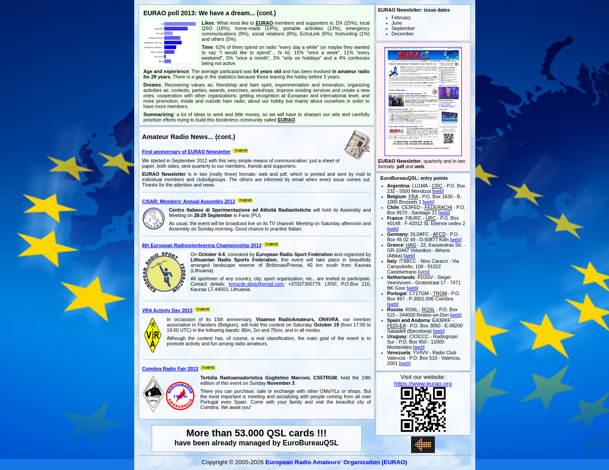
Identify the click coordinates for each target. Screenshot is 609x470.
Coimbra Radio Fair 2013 (170, 368)
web (438, 191)
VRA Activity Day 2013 (167, 310)
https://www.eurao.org (423, 383)
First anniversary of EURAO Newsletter (186, 151)
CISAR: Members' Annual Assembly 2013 (188, 201)
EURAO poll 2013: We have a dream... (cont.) (210, 13)
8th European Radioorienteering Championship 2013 (202, 245)
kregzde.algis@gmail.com (256, 284)
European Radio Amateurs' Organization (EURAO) (336, 462)
